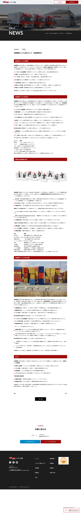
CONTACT (72, 2)
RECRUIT (60, 2)
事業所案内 (52, 495)
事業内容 (47, 2)
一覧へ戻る (40, 399)
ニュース (25, 2)
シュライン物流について (33, 2)
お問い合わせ (52, 503)
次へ (66, 393)
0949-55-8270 (36, 473)
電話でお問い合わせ (30, 479)
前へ (15, 393)
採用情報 (52, 498)
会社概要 (41, 2)
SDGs (51, 2)
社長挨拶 (52, 500)
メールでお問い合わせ (51, 479)
